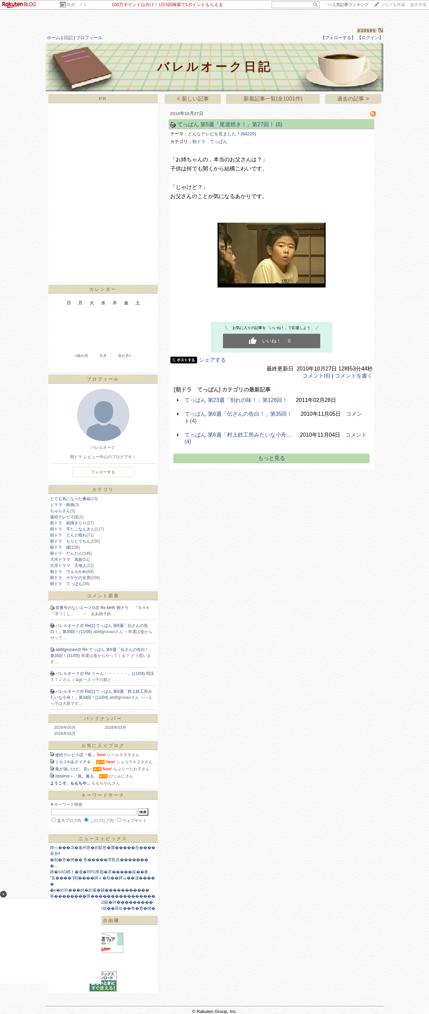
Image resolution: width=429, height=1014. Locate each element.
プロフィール (89, 37)
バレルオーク (67, 625)
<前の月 (81, 356)
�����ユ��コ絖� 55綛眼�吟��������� (101, 902)
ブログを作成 (393, 4)
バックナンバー (103, 718)
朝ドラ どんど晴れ (68, 535)
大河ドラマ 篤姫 (66, 559)
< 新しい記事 (193, 99)
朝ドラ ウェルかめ (68, 571)
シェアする (212, 360)
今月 (103, 356)
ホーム (53, 37)
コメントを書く (354, 376)
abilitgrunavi (66, 649)
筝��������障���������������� (102, 896)
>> (348, 4)
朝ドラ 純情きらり (68, 523)
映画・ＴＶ (77, 4)
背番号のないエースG (75, 607)
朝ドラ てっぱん (66, 583)
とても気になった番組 (70, 498)
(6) (279, 124)
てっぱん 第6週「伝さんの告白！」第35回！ (238, 414)
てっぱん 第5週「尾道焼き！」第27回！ (225, 124)
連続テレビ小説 (64, 517)
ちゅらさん (60, 511)
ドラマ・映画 (62, 504)
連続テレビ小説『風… (75, 754)
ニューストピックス (103, 838)
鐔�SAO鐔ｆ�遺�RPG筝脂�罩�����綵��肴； (101, 872)
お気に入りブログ (103, 745)
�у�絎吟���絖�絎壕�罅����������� (99, 890)
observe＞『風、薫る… (76, 776)
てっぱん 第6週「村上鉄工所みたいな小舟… (238, 435)
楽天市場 (418, 4)
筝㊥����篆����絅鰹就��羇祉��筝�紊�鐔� (102, 908)
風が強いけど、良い (73, 769)
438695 (366, 30)
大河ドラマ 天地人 (68, 565)
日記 (68, 37)
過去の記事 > (353, 99)
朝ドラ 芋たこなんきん (72, 529)
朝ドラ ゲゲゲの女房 (70, 577)
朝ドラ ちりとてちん (70, 541)
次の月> (124, 356)
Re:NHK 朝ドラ (117, 607)
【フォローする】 (338, 37)
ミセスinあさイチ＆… (75, 762)
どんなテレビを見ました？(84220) (222, 133)
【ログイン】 (370, 37)
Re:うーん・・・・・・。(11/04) (115, 673)
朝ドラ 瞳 (60, 547)
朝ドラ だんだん (66, 553)
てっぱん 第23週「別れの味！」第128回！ (235, 400)
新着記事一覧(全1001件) (273, 99)
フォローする (103, 472)
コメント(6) (316, 376)
